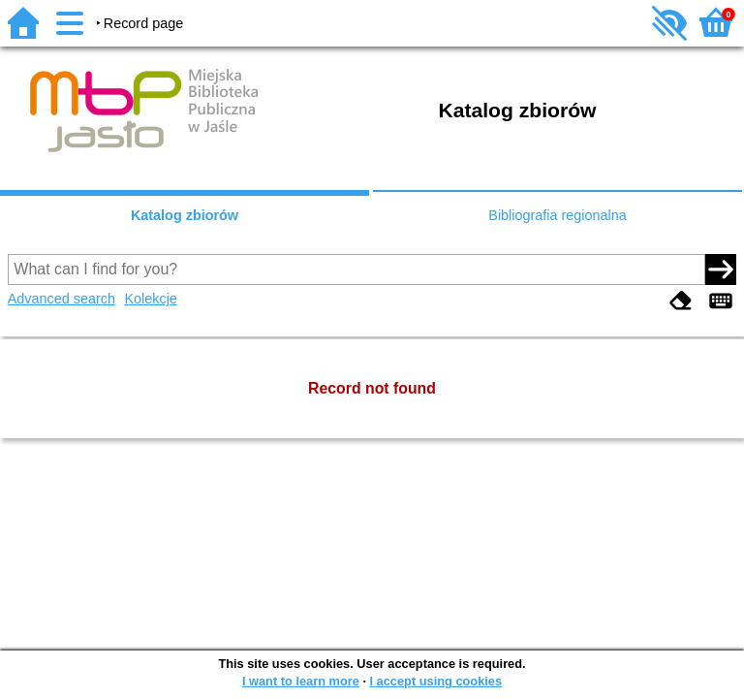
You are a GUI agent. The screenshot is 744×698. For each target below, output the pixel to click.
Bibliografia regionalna (557, 215)
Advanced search (61, 298)
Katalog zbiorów (184, 215)
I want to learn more (300, 681)
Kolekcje (150, 298)
